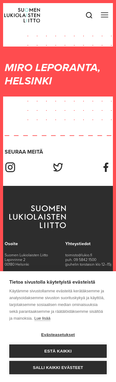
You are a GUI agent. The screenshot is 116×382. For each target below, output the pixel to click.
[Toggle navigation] (104, 15)
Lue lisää (42, 318)
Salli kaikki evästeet (58, 367)
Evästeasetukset (58, 334)
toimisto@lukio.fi (78, 255)
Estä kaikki (57, 351)
